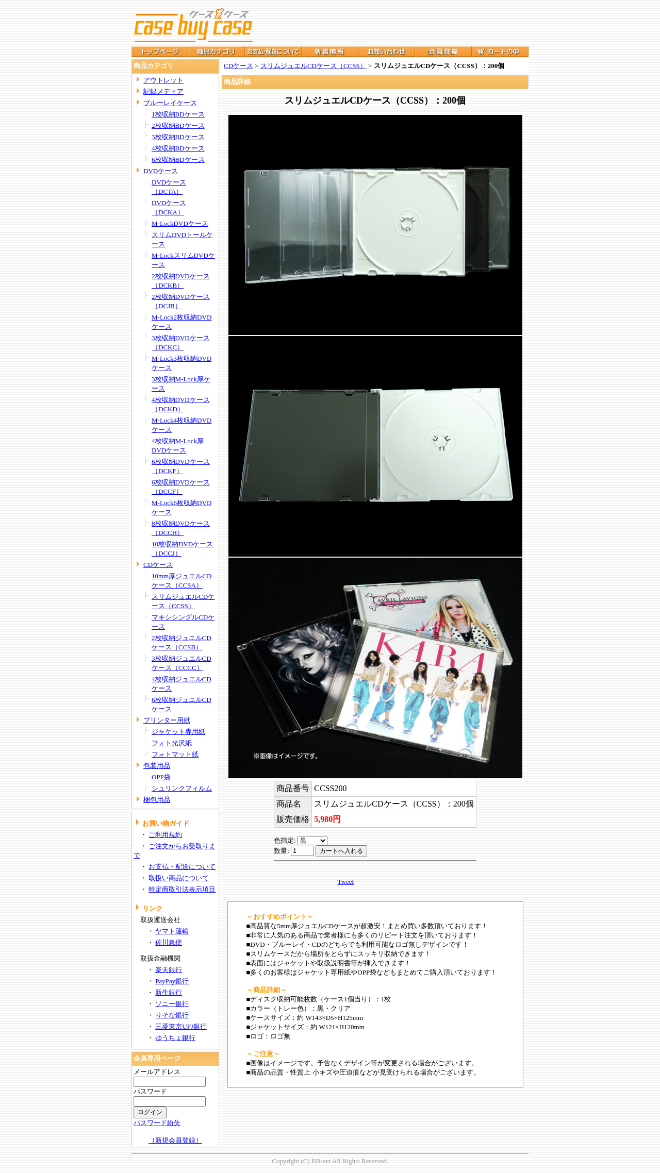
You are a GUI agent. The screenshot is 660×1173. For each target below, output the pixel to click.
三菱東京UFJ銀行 (181, 1026)
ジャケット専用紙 (178, 731)
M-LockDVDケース (180, 223)
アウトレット (163, 80)
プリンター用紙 (166, 720)
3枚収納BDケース (178, 137)
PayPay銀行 (172, 981)
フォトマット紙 (175, 754)
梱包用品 (156, 799)
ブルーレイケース (170, 103)
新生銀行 (168, 992)
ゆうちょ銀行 (175, 1038)
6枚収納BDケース (178, 159)
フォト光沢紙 (172, 743)
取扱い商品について (178, 878)
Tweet (346, 881)
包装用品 (156, 765)
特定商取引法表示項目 (182, 889)
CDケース (158, 564)
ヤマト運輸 (172, 931)
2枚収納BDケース (178, 125)
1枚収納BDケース (178, 114)
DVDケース (160, 171)
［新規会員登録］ (175, 1140)
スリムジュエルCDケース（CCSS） (313, 66)
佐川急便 (168, 942)
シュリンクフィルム (182, 788)
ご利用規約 (165, 835)
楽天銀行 (168, 970)
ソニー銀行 (172, 1004)
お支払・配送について (182, 866)
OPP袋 (161, 777)
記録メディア (163, 91)
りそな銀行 (172, 1015)
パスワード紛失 (157, 1123)
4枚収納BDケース (178, 148)
